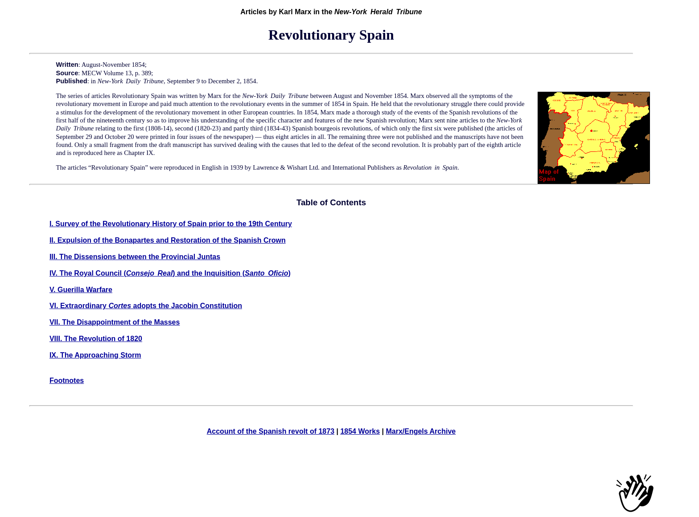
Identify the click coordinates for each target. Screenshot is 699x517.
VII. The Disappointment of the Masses (114, 322)
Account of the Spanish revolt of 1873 (270, 431)
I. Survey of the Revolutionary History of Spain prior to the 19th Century (170, 224)
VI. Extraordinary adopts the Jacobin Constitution (145, 305)
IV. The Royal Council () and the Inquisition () (170, 273)
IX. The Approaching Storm (95, 355)
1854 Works (360, 431)
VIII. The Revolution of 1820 (95, 338)
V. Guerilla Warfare (80, 289)
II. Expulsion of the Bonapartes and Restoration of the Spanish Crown (167, 240)
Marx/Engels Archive (421, 431)
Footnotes (66, 380)
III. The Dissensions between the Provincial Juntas (134, 257)
